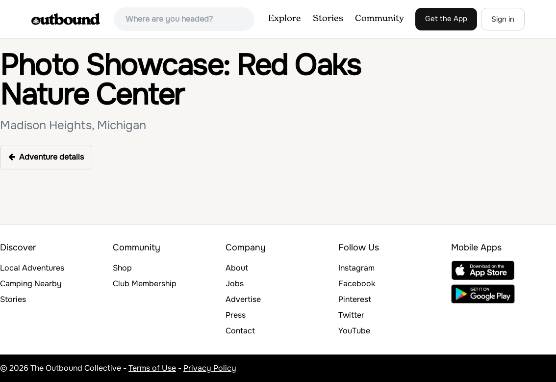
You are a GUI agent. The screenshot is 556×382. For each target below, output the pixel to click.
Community (379, 18)
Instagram (356, 268)
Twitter (351, 315)
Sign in (502, 19)
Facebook (356, 283)
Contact (240, 331)
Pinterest (354, 299)
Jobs (235, 283)
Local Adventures (32, 268)
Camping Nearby (31, 283)
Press (236, 315)
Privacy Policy (209, 368)
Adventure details (46, 157)
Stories (328, 18)
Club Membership (145, 283)
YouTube (354, 331)
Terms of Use (152, 368)
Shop (122, 268)
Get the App (446, 19)
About (237, 268)
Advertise (243, 299)
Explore (284, 18)
